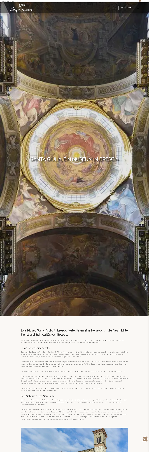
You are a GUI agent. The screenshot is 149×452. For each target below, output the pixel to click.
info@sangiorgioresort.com (10, 1)
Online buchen (126, 8)
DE (140, 1)
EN (143, 1)
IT (146, 1)
